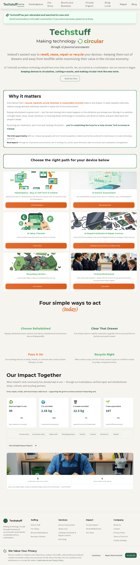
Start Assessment (105, 205)
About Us (117, 525)
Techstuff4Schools (93, 529)
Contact (117, 529)
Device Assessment (66, 525)
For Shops (35, 529)
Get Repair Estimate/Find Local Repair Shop (105, 246)
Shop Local (108, 4)
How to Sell (35, 525)
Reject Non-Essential (113, 555)
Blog (134, 4)
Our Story (50, 4)
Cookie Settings (120, 540)
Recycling (62, 539)
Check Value (37, 246)
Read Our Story (71, 78)
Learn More (105, 286)
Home (20, 4)
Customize (96, 555)
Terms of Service (121, 536)
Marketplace (36, 4)
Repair (123, 4)
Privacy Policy (119, 532)
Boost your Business (67, 4)
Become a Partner (38, 536)
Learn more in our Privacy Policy (50, 560)
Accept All (131, 555)
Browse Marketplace (39, 532)
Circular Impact (89, 4)
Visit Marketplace (37, 205)
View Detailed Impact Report (23, 445)
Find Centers (37, 286)
